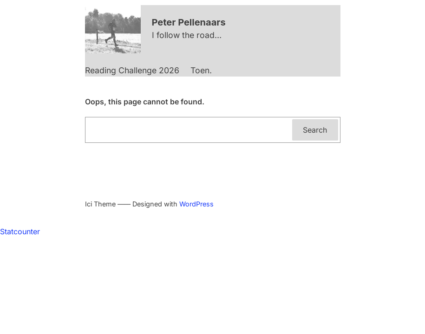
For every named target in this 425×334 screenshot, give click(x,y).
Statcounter (20, 231)
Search (315, 130)
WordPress (196, 204)
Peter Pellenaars (189, 22)
